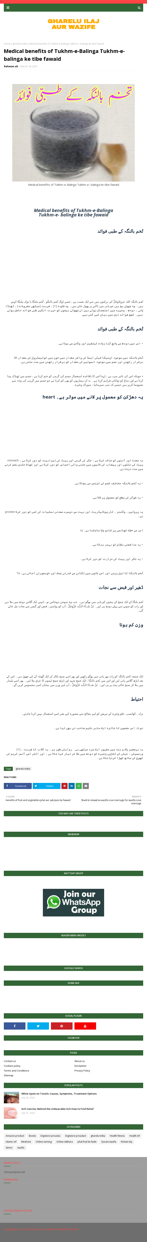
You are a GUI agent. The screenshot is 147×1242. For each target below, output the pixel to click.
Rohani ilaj (126, 1141)
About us (79, 1061)
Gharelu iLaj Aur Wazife (41, 1229)
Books (32, 1135)
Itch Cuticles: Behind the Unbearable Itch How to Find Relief (57, 1109)
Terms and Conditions (16, 1070)
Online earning (44, 1141)
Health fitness (117, 1135)
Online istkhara (64, 1141)
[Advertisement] (73, 263)
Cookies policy (12, 1066)
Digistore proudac (50, 1135)
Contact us (10, 1061)
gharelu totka (20, 43)
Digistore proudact (75, 1135)
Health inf (134, 1135)
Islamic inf (11, 1141)
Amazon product (15, 1135)
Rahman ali (11, 66)
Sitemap (8, 1075)
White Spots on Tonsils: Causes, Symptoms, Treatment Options (59, 1093)
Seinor (9, 1147)
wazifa (20, 1147)
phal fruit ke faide (87, 1141)
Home (7, 43)
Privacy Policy (82, 1070)
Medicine (26, 1141)
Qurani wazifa (108, 1141)
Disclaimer (80, 1066)
